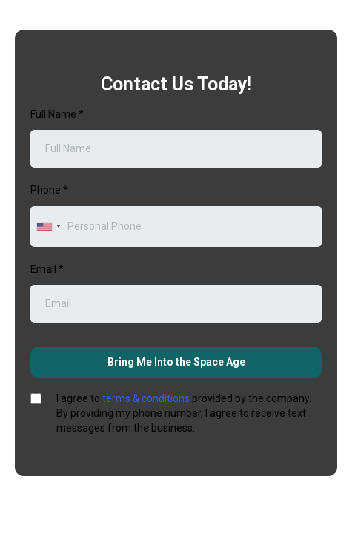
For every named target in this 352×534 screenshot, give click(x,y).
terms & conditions (147, 398)
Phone (49, 190)
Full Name (57, 114)
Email (47, 269)
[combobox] (48, 226)
